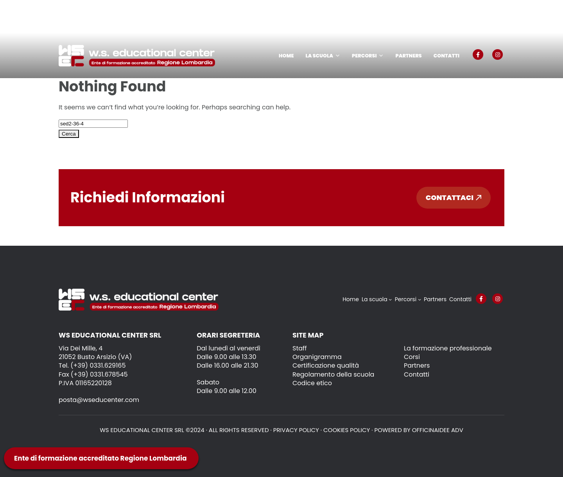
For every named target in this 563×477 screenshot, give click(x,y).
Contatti (446, 55)
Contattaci (453, 197)
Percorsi (364, 55)
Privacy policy (296, 430)
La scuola (319, 55)
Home (286, 55)
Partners (408, 55)
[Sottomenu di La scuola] (390, 299)
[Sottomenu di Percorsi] (419, 299)
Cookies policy (346, 430)
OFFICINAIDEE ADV (437, 430)
